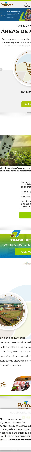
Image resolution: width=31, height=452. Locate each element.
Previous (2, 14)
